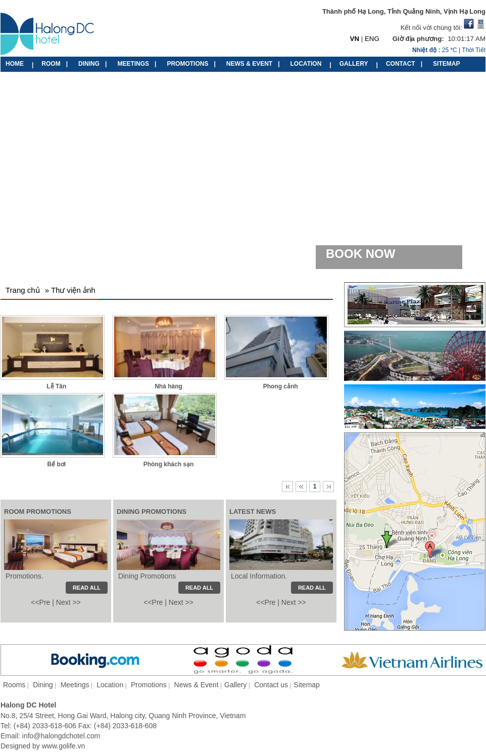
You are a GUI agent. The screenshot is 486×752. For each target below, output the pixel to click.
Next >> (68, 602)
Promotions (149, 685)
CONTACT (400, 63)
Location (109, 685)
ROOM (50, 63)
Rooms (14, 685)
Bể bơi (56, 464)
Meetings (75, 685)
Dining (43, 685)
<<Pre (40, 602)
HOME (15, 63)
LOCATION (306, 63)
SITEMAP (446, 63)
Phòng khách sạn (168, 464)
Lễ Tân (56, 386)
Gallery (235, 685)
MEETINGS (133, 63)
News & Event (196, 685)
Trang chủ (23, 290)
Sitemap (307, 685)
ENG (372, 38)
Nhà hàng (168, 386)
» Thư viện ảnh (70, 290)
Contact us (271, 685)
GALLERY (353, 63)
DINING (89, 63)
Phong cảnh (280, 386)
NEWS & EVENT (249, 63)
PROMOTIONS (187, 63)
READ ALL (312, 588)
